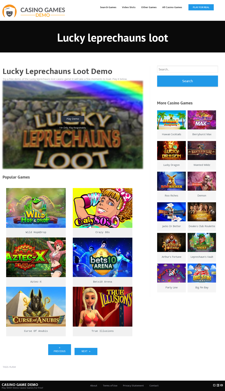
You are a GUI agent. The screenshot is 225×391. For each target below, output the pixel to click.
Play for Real (201, 7)
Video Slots (129, 7)
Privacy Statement (133, 385)
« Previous (60, 349)
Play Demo (72, 118)
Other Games (149, 7)
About (93, 385)
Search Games (108, 7)
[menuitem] (108, 7)
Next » (86, 351)
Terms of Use (110, 385)
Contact (154, 385)
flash (12, 367)
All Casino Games (172, 7)
